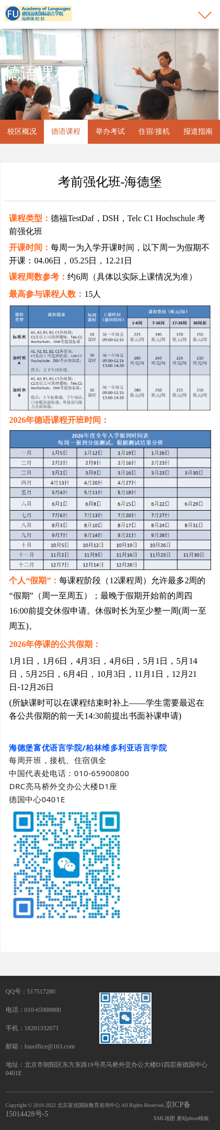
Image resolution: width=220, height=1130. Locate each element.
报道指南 (198, 131)
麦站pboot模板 (193, 1118)
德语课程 (65, 131)
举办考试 (110, 131)
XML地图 (164, 1118)
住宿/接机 (154, 131)
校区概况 (22, 131)
